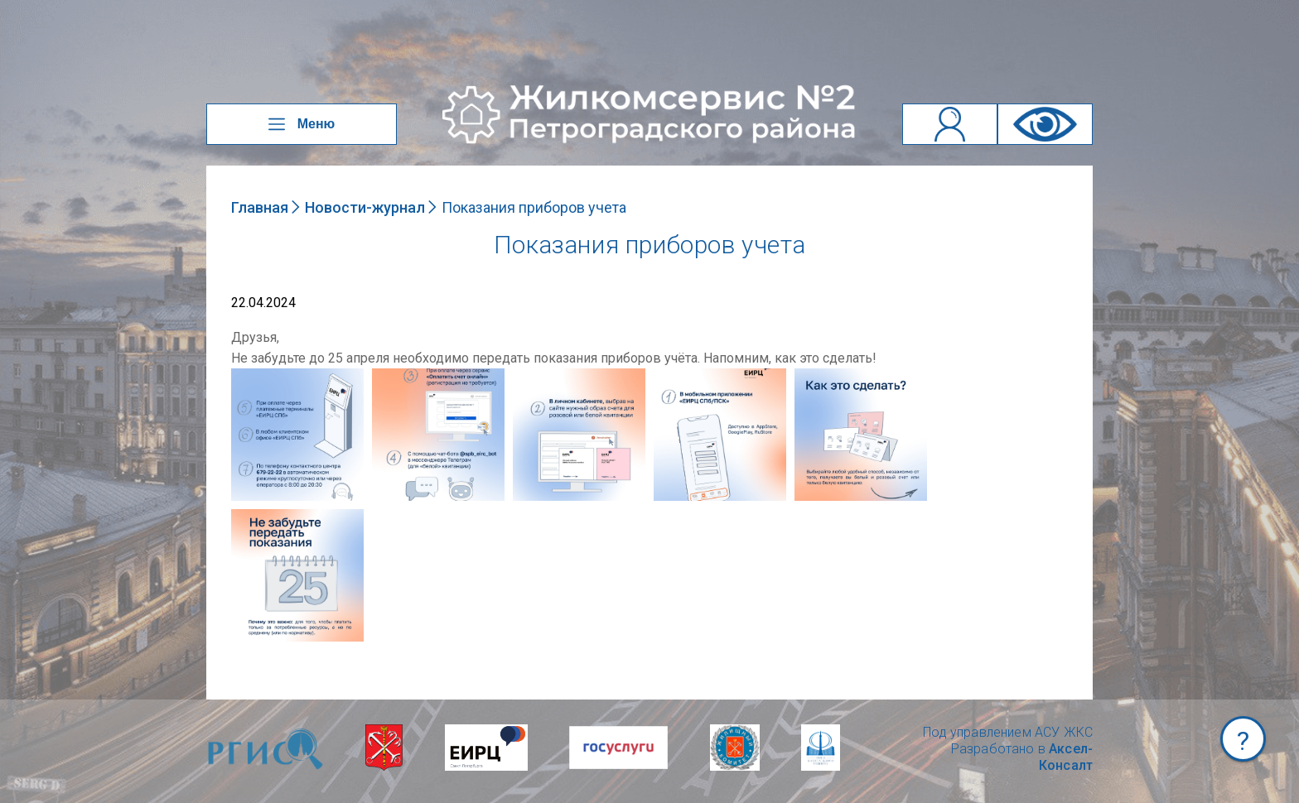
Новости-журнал (365, 207)
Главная (259, 207)
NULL (247, 376)
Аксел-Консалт (1066, 757)
